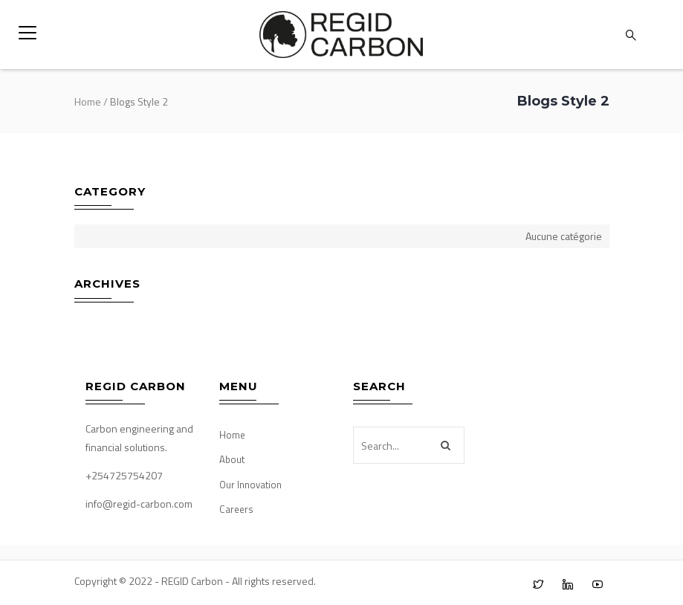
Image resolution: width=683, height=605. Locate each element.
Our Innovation (250, 484)
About (232, 459)
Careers (236, 509)
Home (87, 101)
